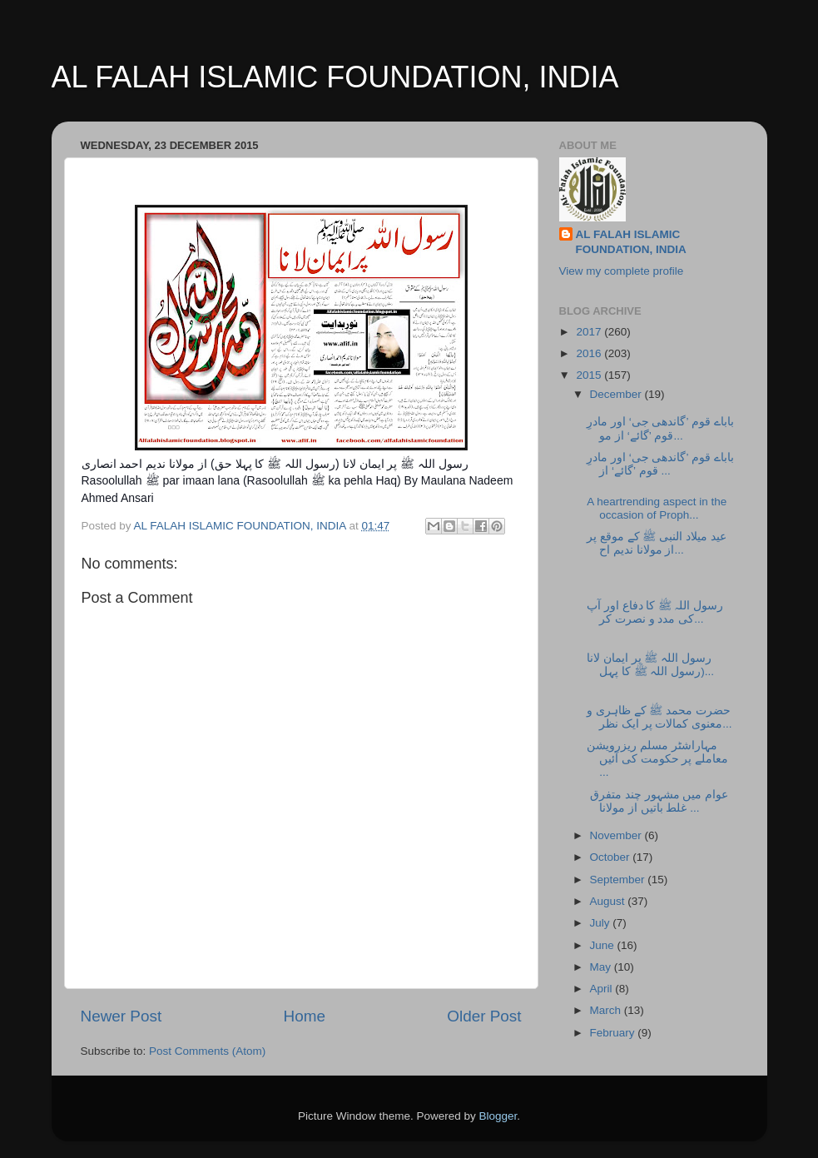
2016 (590, 353)
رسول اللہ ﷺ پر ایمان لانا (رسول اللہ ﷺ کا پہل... (650, 665)
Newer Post (121, 1016)
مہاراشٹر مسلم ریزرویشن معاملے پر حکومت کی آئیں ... (657, 758)
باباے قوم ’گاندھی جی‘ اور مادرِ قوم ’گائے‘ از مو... (660, 428)
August (609, 901)
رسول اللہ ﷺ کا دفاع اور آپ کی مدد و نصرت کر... (655, 612)
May (602, 967)
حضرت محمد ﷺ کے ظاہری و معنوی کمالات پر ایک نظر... (659, 717)
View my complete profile (621, 271)
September (619, 879)
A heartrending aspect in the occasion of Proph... (656, 508)
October (611, 857)
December (617, 394)
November (617, 835)
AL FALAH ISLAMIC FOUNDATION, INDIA (335, 77)
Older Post (484, 1016)
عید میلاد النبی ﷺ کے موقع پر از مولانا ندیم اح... (656, 543)
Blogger (498, 1116)
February (614, 1032)
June (603, 945)
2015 (590, 375)
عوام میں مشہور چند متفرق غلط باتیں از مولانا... (657, 801)
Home (304, 1016)
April (603, 988)
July (601, 923)
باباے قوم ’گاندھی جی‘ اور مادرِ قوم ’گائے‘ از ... (660, 464)
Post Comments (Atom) (207, 1051)
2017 (590, 332)
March (607, 1010)
